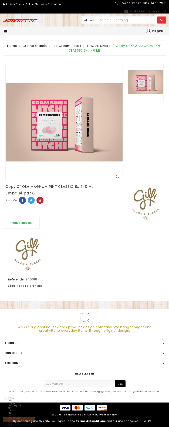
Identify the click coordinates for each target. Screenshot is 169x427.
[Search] (126, 20)
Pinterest (39, 200)
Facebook (22, 200)
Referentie (16, 279)
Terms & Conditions (91, 421)
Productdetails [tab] (21, 223)
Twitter (31, 200)
